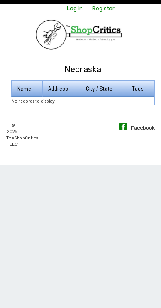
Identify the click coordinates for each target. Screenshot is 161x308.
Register (103, 8)
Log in (75, 8)
